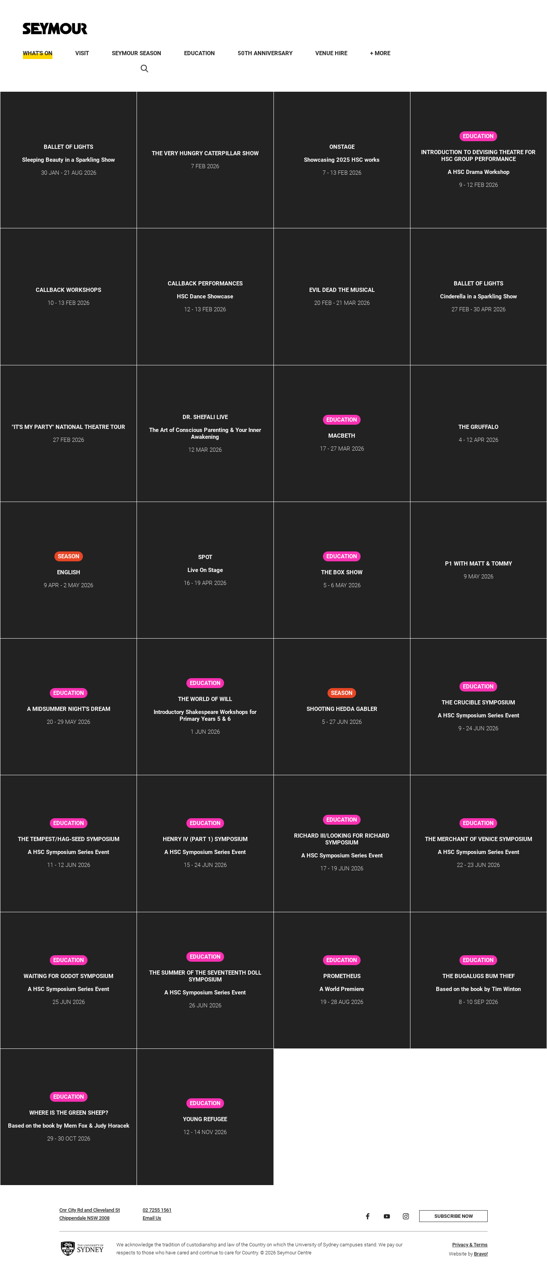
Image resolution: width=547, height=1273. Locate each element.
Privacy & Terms (470, 1245)
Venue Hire (331, 53)
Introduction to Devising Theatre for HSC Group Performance (478, 156)
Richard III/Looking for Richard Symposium (342, 839)
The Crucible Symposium (478, 702)
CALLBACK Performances (205, 283)
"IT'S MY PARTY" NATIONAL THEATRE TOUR (68, 427)
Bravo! (481, 1254)
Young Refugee (205, 1119)
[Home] (55, 28)
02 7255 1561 (157, 1210)
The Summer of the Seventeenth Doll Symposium (205, 976)
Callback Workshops (68, 290)
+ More (380, 53)
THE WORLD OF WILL (205, 699)
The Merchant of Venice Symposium (478, 839)
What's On (37, 53)
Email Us (152, 1218)
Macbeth (341, 435)
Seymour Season (136, 53)
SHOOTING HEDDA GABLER (342, 709)
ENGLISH (68, 572)
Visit (82, 53)
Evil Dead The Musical (342, 290)
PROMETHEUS (342, 976)
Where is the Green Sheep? (68, 1112)
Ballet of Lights (68, 146)
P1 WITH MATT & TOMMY (478, 563)
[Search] (144, 68)
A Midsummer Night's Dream (68, 709)
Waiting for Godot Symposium (68, 976)
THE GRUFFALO (478, 427)
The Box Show (342, 572)
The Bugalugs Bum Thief (478, 976)
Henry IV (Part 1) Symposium (205, 839)
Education (199, 53)
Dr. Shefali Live (205, 417)
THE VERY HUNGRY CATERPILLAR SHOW (205, 153)
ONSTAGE (342, 146)
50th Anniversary (265, 53)
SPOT (205, 557)
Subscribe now (453, 1216)
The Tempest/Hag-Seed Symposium (68, 839)
